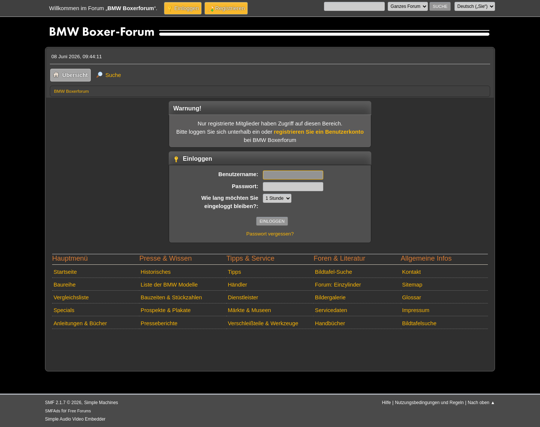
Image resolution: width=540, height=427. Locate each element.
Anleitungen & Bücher (80, 323)
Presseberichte (159, 323)
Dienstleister (243, 297)
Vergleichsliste (71, 297)
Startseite (65, 272)
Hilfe (386, 402)
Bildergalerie (330, 297)
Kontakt (411, 272)
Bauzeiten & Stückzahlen (171, 297)
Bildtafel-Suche (333, 272)
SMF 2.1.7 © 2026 (63, 402)
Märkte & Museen (249, 310)
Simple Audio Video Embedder (75, 419)
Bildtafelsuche (419, 323)
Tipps (234, 272)
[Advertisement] (186, 343)
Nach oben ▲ (481, 402)
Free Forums (79, 411)
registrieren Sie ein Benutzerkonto (319, 132)
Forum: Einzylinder (338, 285)
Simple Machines (101, 402)
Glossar (411, 297)
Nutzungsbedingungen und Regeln (429, 402)
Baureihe (65, 285)
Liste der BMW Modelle (169, 285)
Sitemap (412, 285)
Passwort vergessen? (270, 234)
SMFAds (52, 411)
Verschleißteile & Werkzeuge (263, 323)
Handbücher (330, 323)
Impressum (415, 310)
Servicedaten (331, 310)
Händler (237, 285)
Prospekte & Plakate (165, 310)
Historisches (156, 272)
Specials (64, 310)
